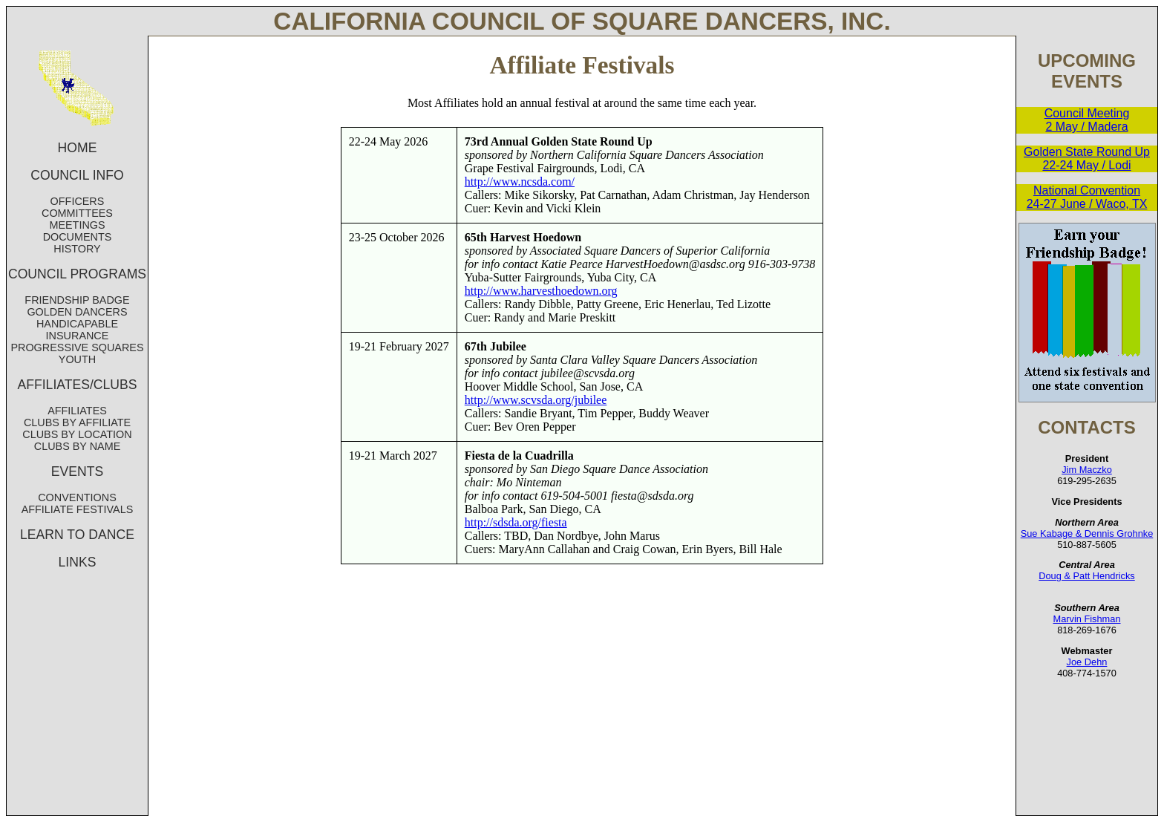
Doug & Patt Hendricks (1086, 575)
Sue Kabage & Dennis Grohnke (1087, 533)
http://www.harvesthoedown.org (541, 290)
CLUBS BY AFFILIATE (77, 422)
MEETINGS (77, 225)
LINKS (78, 562)
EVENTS (77, 471)
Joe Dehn (1087, 662)
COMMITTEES (77, 213)
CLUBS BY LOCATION (76, 434)
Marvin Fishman (1086, 618)
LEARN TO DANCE (77, 534)
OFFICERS (77, 201)
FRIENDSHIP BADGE (76, 300)
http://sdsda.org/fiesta (516, 522)
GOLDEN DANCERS (77, 312)
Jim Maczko (1087, 469)
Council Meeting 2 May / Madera (1087, 120)
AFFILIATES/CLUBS (77, 384)
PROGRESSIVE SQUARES (76, 347)
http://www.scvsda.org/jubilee (536, 400)
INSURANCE (77, 336)
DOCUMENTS (77, 237)
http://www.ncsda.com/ (520, 181)
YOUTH (77, 359)
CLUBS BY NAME (77, 446)
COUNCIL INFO (76, 175)
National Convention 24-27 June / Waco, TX (1087, 197)
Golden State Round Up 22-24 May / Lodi (1087, 159)
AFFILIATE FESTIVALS (78, 509)
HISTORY (76, 249)
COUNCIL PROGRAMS (77, 274)
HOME (77, 147)
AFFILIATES (77, 411)
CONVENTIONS (77, 497)
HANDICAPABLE (77, 324)
